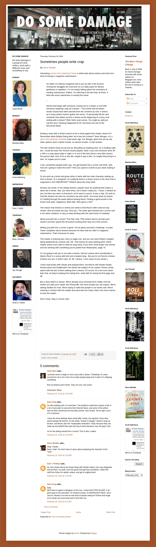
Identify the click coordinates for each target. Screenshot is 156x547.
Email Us (129, 116)
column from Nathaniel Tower (63, 73)
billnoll (76, 533)
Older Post (110, 512)
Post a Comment (51, 507)
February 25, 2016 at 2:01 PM (59, 455)
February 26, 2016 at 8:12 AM (59, 502)
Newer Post (46, 512)
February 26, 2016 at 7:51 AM (59, 476)
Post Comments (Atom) (61, 517)
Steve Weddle (49, 67)
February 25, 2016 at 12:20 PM (59, 394)
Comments (132, 103)
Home (78, 512)
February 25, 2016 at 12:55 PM (59, 435)
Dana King (51, 402)
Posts (130, 99)
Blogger (94, 533)
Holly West (52, 371)
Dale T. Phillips (53, 464)
